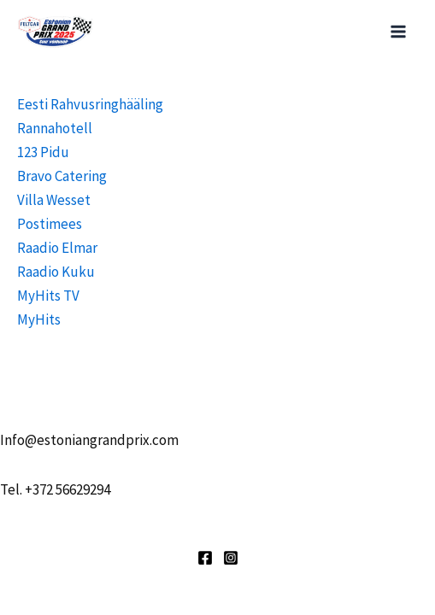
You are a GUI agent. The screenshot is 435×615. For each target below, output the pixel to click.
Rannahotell (54, 128)
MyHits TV (48, 295)
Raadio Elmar (57, 247)
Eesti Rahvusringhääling (90, 104)
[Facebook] (205, 557)
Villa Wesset (54, 199)
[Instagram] (230, 557)
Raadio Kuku (56, 271)
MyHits (39, 319)
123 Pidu (43, 152)
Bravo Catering (62, 176)
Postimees (49, 223)
